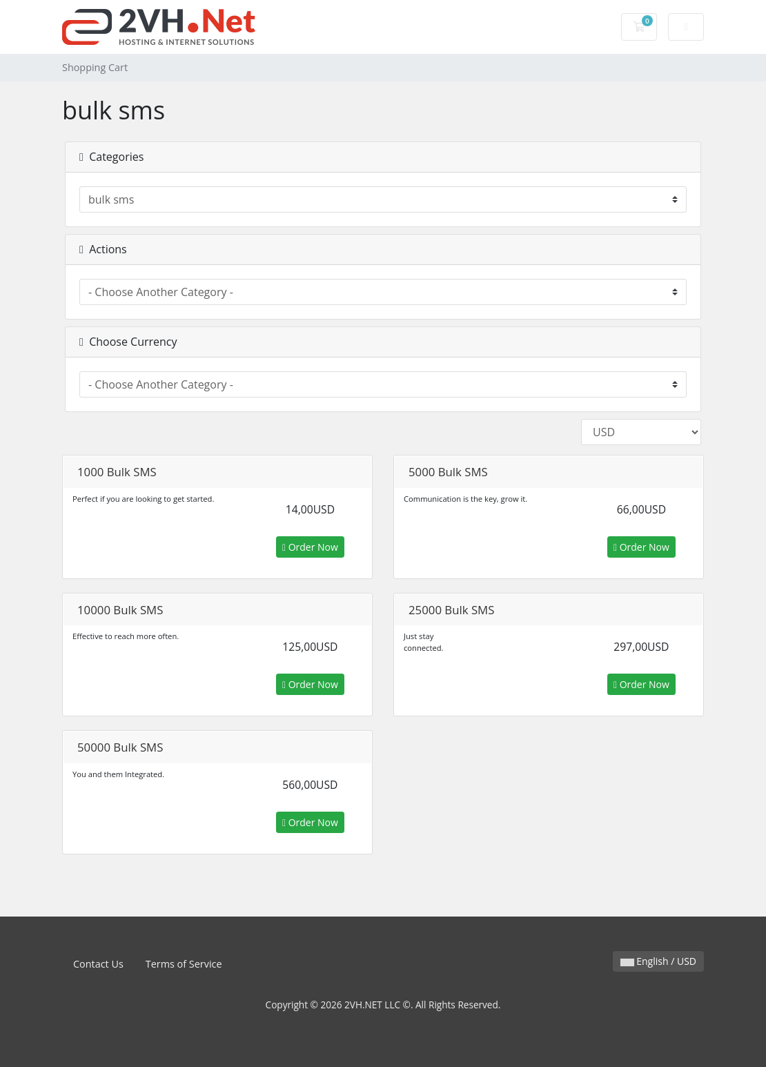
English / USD (658, 961)
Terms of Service (184, 963)
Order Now (310, 547)
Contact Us (98, 963)
